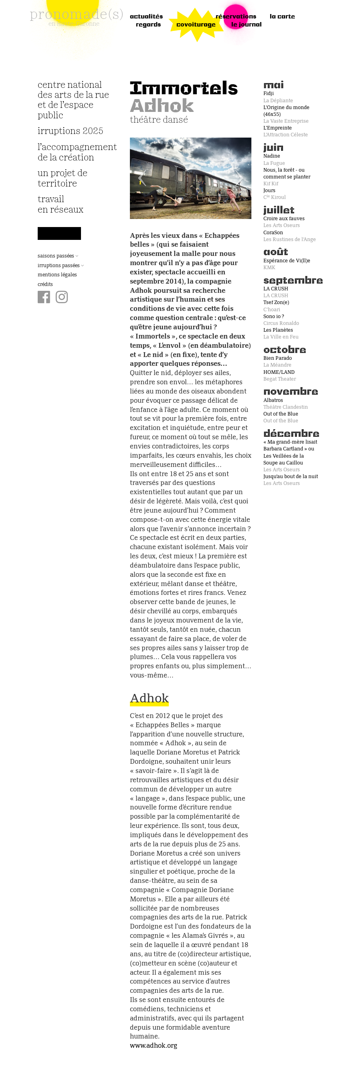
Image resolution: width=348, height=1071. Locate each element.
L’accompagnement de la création (74, 152)
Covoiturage (196, 25)
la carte (282, 17)
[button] (139, 178)
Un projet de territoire (62, 178)
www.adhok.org (153, 1046)
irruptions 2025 (70, 131)
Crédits (45, 284)
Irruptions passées (61, 266)
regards (148, 25)
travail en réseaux (60, 204)
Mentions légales (57, 275)
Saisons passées (58, 256)
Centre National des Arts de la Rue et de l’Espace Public (73, 100)
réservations (236, 17)
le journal (246, 25)
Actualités (146, 17)
